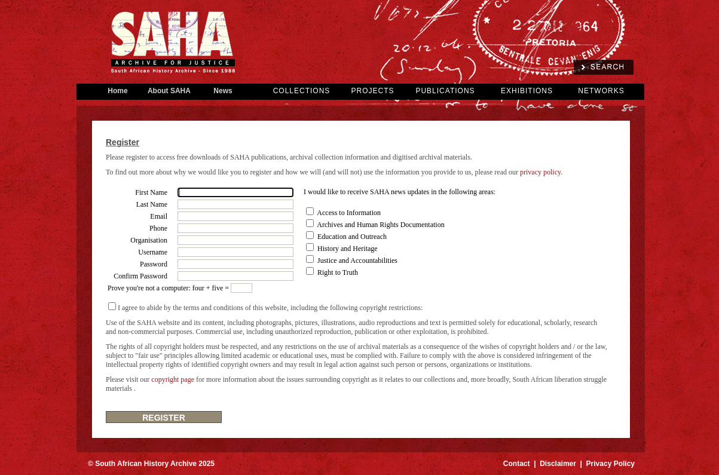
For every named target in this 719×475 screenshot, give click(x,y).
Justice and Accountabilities (357, 260)
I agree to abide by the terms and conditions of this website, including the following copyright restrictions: (270, 308)
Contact (516, 463)
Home (118, 91)
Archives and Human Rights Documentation (380, 224)
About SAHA (169, 91)
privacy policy (540, 172)
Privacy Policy (610, 463)
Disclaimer (558, 463)
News (223, 91)
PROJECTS (372, 91)
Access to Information (349, 213)
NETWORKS (601, 91)
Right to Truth (337, 272)
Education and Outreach (352, 236)
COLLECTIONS (302, 91)
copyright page (172, 379)
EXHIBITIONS (527, 91)
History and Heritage (347, 248)
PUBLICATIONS (445, 91)
